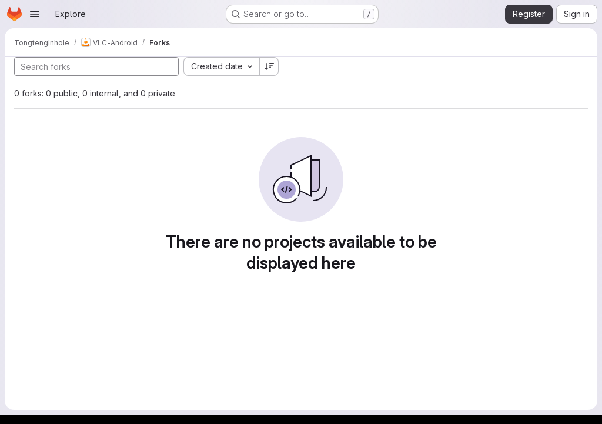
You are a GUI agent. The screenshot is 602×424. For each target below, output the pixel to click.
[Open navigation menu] (34, 14)
